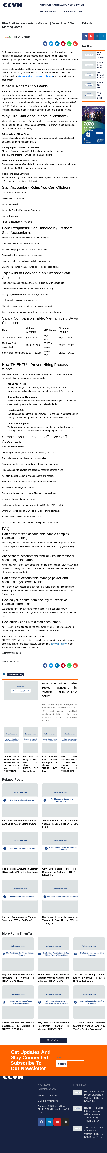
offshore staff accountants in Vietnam (35, 76)
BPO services (48, 12)
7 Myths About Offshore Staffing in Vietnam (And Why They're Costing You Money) (89, 1026)
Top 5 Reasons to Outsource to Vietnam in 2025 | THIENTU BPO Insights (60, 824)
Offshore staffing (15, 674)
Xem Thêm (53, 1040)
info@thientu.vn (50, 1101)
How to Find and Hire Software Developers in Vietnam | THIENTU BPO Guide (49, 764)
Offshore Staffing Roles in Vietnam (62, 5)
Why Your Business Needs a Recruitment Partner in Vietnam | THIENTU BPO (69, 764)
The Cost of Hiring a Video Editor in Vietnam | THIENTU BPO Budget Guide (30, 764)
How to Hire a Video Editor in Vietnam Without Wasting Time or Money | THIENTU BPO (11, 764)
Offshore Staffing (71, 12)
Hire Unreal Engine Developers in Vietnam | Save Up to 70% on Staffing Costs (60, 920)
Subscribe (62, 1064)
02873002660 (51, 1095)
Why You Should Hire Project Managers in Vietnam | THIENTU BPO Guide (59, 689)
